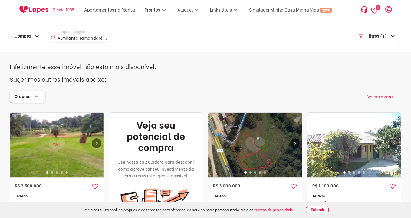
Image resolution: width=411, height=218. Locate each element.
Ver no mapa (380, 96)
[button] (95, 186)
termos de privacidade (273, 209)
